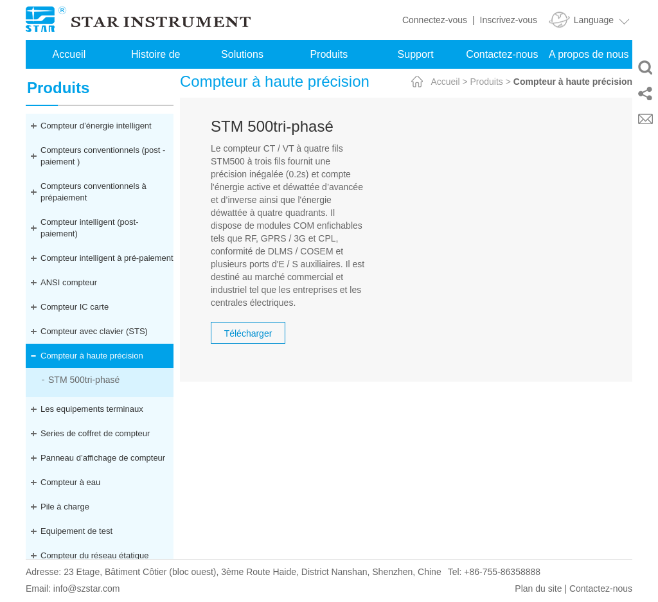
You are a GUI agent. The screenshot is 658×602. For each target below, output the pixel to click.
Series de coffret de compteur (95, 433)
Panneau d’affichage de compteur (102, 458)
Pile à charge (64, 506)
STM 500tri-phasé (84, 380)
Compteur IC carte (74, 307)
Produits (329, 54)
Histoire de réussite (155, 59)
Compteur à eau (70, 482)
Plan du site (538, 588)
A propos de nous (589, 54)
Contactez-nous (502, 54)
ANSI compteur (68, 282)
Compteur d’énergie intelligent (96, 125)
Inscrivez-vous (508, 20)
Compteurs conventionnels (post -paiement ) (102, 155)
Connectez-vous (434, 20)
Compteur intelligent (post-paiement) (89, 227)
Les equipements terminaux (91, 409)
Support (416, 54)
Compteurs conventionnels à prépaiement (93, 191)
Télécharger (248, 333)
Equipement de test (76, 531)
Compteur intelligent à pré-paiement (106, 258)
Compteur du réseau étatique (94, 555)
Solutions (242, 54)
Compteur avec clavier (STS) (94, 331)
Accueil (69, 54)
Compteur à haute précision (91, 355)
